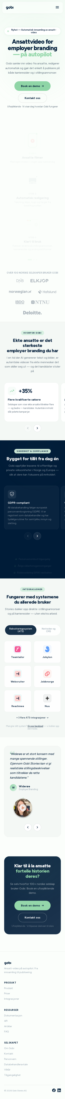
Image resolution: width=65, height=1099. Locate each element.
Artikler (8, 1026)
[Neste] (37, 428)
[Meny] (57, 7)
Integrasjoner (11, 998)
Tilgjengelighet (12, 1075)
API (5, 1020)
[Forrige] (28, 428)
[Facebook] (54, 1091)
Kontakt (8, 1053)
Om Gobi (9, 1048)
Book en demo (32, 86)
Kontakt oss (32, 98)
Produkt (8, 988)
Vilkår (7, 1069)
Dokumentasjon (13, 1015)
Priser (7, 993)
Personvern (10, 1059)
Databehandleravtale (16, 1064)
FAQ (6, 1031)
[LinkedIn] (59, 1091)
